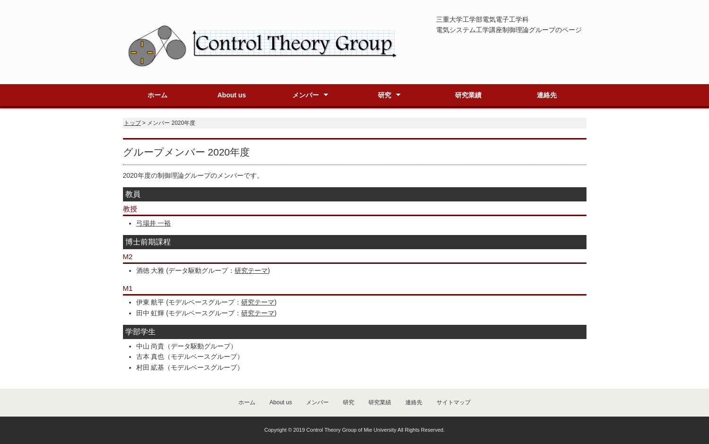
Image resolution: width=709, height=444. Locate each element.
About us (231, 95)
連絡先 (547, 95)
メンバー (305, 95)
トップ (132, 123)
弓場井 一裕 (153, 223)
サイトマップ (454, 402)
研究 (384, 95)
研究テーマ (251, 270)
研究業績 (468, 95)
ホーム (157, 95)
